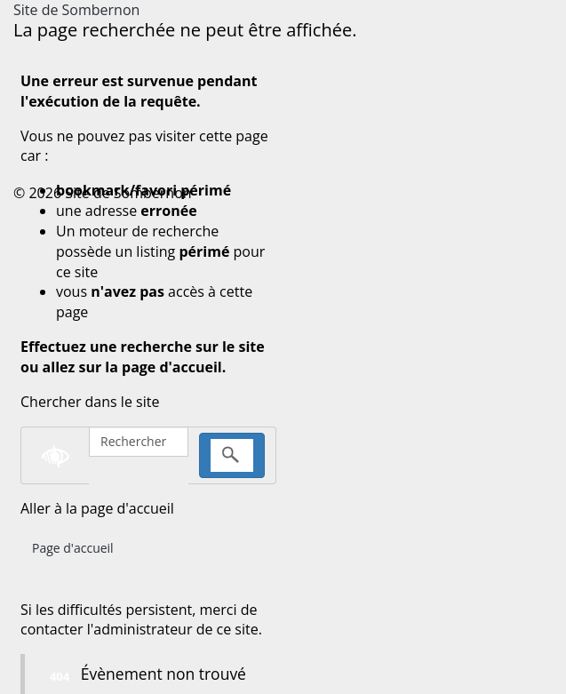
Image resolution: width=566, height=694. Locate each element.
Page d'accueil (73, 547)
